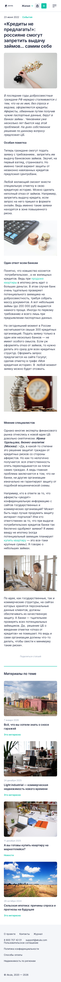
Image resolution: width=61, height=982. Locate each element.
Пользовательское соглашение (21, 942)
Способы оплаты (13, 954)
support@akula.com (36, 940)
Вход (37, 6)
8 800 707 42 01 (13, 940)
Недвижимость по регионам (20, 960)
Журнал (38, 933)
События (27, 17)
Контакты (24, 933)
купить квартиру (15, 540)
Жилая (28, 5)
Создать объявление (44, 6)
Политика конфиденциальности (21, 948)
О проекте (9, 933)
